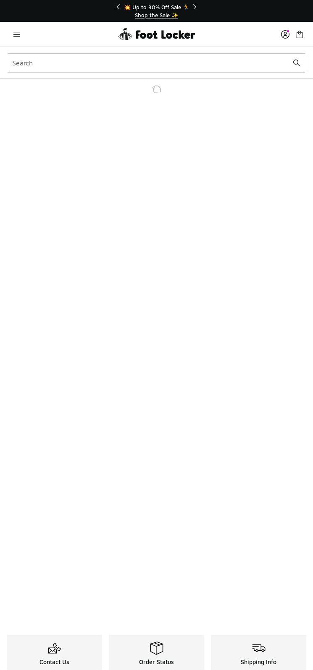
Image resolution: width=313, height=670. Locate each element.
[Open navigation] (17, 34)
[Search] (156, 63)
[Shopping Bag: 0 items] (299, 34)
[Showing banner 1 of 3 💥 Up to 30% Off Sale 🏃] (156, 11)
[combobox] (156, 63)
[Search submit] (296, 63)
